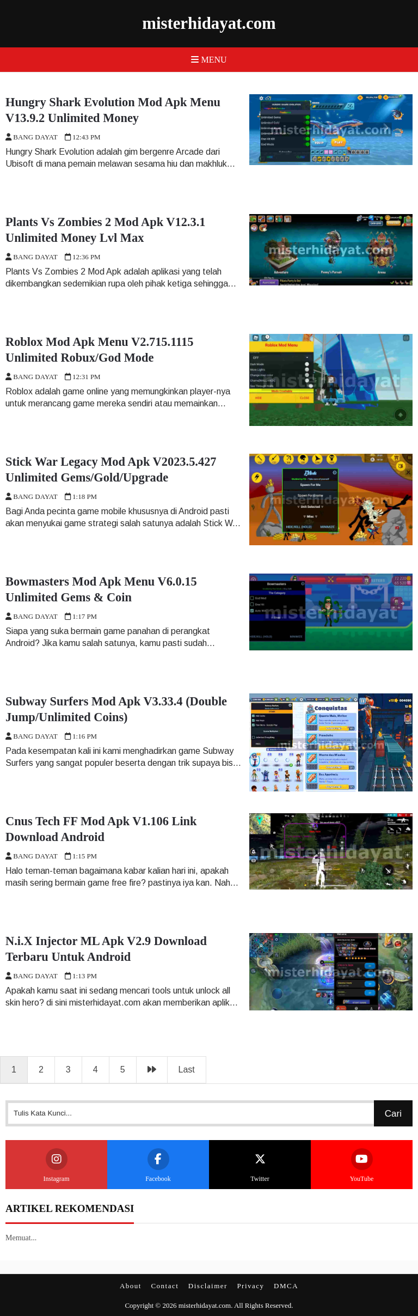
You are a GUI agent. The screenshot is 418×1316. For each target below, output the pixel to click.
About (131, 1286)
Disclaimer (208, 1286)
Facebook (158, 1165)
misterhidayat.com (208, 23)
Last (187, 1069)
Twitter (260, 1165)
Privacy (250, 1286)
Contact (165, 1286)
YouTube (362, 1165)
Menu (208, 59)
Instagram (57, 1165)
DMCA (286, 1286)
